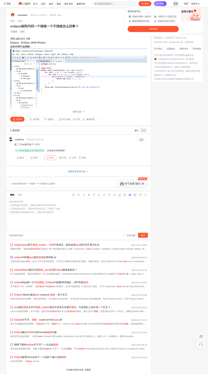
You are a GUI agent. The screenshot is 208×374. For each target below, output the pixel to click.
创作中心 (195, 3)
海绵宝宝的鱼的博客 (19, 336)
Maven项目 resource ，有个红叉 (40, 294)
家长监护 (193, 63)
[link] (12, 21)
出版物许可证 (170, 75)
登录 (176, 3)
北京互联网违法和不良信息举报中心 (171, 63)
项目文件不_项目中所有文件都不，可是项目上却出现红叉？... (63, 307)
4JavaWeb (22, 15)
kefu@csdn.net (176, 42)
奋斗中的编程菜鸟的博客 (22, 324)
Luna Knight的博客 (19, 311)
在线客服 (189, 42)
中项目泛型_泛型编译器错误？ (45, 270)
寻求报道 (196, 48)
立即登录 (153, 29)
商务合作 (184, 48)
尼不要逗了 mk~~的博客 (21, 286)
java (22, 32)
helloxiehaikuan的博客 (20, 299)
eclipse (14, 32)
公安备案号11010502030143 (170, 59)
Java (20, 21)
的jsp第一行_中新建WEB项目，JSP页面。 (52, 282)
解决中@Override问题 (35, 332)
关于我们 (158, 48)
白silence (19, 139)
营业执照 (190, 59)
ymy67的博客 (16, 361)
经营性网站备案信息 (184, 55)
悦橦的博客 (15, 249)
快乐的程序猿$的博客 (20, 348)
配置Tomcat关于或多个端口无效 (40, 357)
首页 (12, 21)
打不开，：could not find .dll (38, 319)
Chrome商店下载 (162, 71)
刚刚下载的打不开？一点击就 (36, 344)
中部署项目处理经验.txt (35, 257)
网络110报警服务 (183, 67)
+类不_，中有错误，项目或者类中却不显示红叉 (57, 244)
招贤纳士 (171, 48)
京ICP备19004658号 (164, 55)
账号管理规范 (177, 71)
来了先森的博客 (17, 274)
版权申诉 (158, 75)
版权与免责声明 (192, 71)
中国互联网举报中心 (163, 67)
